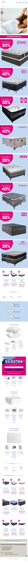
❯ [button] (25, 21)
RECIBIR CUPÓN (14, 369)
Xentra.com (25, 559)
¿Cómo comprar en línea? (7, 546)
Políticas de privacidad (6, 548)
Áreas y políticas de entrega (7, 547)
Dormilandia (11, 558)
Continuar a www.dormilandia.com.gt (14, 373)
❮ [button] (2, 21)
